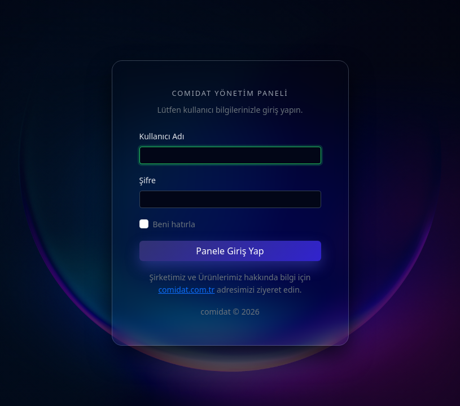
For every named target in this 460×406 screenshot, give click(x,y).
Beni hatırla (174, 224)
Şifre (147, 180)
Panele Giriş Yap (230, 251)
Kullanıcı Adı (162, 136)
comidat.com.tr (186, 289)
